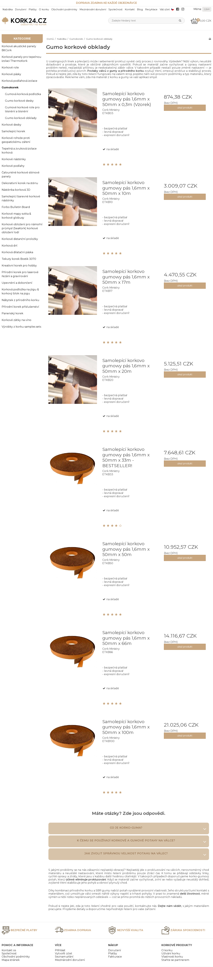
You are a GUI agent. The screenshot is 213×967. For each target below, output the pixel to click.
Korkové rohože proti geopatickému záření (16, 140)
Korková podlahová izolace (19, 80)
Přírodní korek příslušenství (20, 306)
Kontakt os (9, 950)
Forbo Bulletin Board (16, 207)
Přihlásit (60, 950)
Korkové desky (11, 124)
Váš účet (165, 9)
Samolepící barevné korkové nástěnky (21, 198)
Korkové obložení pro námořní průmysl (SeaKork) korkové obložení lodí (22, 228)
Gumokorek (10, 87)
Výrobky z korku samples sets (21, 326)
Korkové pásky (11, 74)
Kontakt (130, 9)
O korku (44, 9)
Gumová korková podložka (23, 94)
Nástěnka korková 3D (16, 189)
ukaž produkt (184, 107)
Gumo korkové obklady (21, 118)
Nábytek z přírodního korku (20, 300)
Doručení (20, 9)
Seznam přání (64, 956)
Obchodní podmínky (64, 9)
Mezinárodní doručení (93, 9)
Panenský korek (12, 313)
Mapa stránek (11, 960)
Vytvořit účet (63, 953)
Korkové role (10, 67)
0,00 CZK (201, 20)
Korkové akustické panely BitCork (19, 48)
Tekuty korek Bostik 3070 (19, 258)
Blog (140, 9)
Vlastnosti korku (172, 956)
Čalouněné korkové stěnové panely (20, 174)
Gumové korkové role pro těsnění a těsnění (22, 109)
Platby (33, 9)
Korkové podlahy (13, 165)
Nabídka (7, 9)
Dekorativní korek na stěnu (20, 183)
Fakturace (115, 956)
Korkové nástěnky (14, 159)
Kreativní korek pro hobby (19, 265)
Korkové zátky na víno (16, 320)
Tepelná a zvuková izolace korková (19, 150)
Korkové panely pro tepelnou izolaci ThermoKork (21, 58)
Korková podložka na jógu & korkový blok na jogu (20, 291)
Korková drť (9, 245)
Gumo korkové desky (19, 100)
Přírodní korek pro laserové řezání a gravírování (20, 274)
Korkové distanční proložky (20, 239)
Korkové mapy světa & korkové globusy (16, 215)
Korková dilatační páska (17, 252)
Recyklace (151, 9)
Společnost (115, 9)
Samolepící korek (13, 131)
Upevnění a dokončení (17, 282)
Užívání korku (170, 953)
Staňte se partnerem (175, 960)
